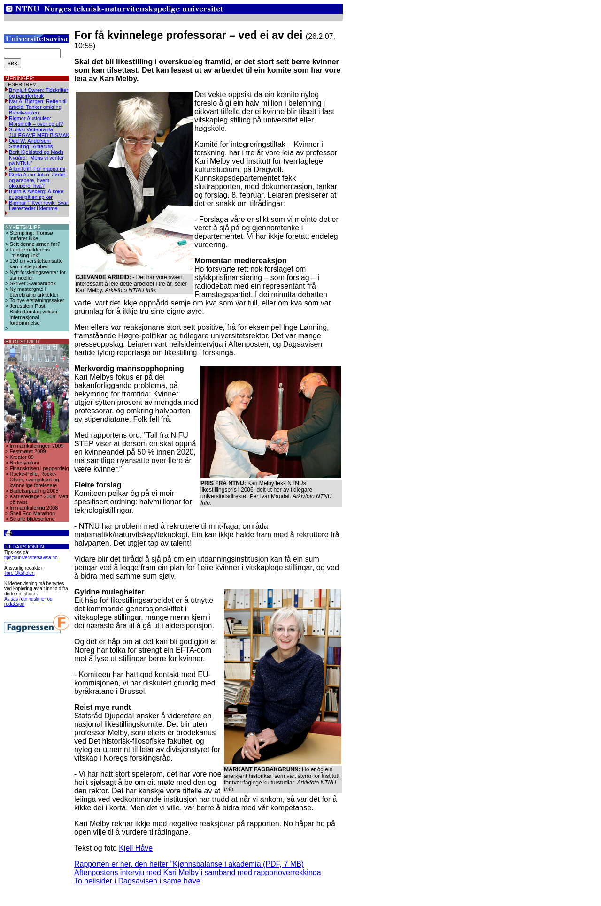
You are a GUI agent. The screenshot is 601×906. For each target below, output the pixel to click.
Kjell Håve (136, 848)
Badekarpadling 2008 (34, 491)
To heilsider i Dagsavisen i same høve (137, 881)
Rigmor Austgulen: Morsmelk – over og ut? (36, 121)
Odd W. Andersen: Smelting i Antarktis (31, 143)
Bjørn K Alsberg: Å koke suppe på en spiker (36, 194)
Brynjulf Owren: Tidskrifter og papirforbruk (38, 93)
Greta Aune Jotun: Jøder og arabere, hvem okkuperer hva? (37, 180)
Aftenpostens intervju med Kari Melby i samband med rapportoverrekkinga (197, 872)
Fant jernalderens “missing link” (30, 252)
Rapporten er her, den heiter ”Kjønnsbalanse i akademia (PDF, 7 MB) (189, 864)
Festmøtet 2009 (28, 451)
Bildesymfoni (24, 462)
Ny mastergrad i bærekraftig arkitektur (34, 291)
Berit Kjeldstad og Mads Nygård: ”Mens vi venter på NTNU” (36, 157)
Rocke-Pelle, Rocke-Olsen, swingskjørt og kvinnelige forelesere (34, 479)
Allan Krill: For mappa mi (37, 169)
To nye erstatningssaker (37, 300)
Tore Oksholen (19, 573)
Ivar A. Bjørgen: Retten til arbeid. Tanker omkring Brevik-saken (37, 107)
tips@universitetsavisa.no (31, 557)
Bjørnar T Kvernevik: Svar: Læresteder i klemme (39, 205)
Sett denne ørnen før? (35, 244)
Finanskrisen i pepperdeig (39, 468)
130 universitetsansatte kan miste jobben (36, 263)
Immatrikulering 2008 (34, 507)
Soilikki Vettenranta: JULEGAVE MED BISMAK (39, 132)
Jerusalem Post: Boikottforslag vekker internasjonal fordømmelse (34, 314)
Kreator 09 (22, 457)
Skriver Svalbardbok (33, 283)
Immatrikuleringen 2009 (37, 446)
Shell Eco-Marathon (32, 513)
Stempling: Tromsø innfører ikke (31, 235)
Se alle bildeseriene (32, 519)
